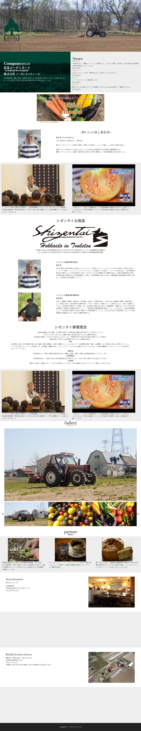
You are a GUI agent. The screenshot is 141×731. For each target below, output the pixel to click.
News (83, 5)
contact (118, 5)
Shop (110, 5)
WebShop (128, 5)
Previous (3, 514)
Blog (137, 5)
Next (138, 514)
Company (74, 5)
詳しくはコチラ (76, 68)
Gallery (92, 5)
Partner (101, 5)
